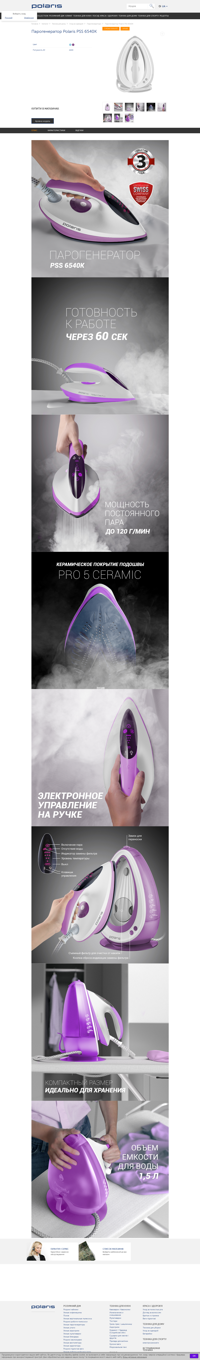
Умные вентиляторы (72, 1343)
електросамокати (151, 1343)
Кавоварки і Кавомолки (120, 1309)
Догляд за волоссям (152, 1312)
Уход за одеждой (150, 1331)
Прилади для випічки (119, 1341)
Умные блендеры (71, 1337)
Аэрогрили (114, 1327)
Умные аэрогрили (71, 1331)
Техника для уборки (152, 1328)
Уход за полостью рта (153, 1309)
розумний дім (72, 1306)
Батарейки (147, 1334)
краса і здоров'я (153, 1306)
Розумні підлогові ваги (73, 1349)
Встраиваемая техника (151, 1349)
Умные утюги (69, 1328)
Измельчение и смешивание (116, 1313)
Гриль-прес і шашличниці (121, 1324)
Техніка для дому (153, 1324)
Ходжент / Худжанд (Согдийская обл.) (118, 1331)
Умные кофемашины (72, 1312)
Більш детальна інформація (135, 1357)
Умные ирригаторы (71, 1346)
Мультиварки (115, 1318)
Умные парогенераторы (74, 1324)
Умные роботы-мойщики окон (77, 1352)
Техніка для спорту (155, 1339)
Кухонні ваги (115, 1344)
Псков (66, 1315)
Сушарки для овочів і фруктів (119, 1336)
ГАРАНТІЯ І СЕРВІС (60, 1249)
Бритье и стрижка (151, 1315)
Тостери (113, 1321)
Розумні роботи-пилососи (75, 1321)
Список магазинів (113, 1249)
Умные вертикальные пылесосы (77, 1318)
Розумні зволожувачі (72, 1340)
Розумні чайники (70, 1309)
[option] (135, 62)
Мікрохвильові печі (118, 1347)
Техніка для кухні (120, 1306)
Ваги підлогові (149, 1318)
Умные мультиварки (72, 1334)
